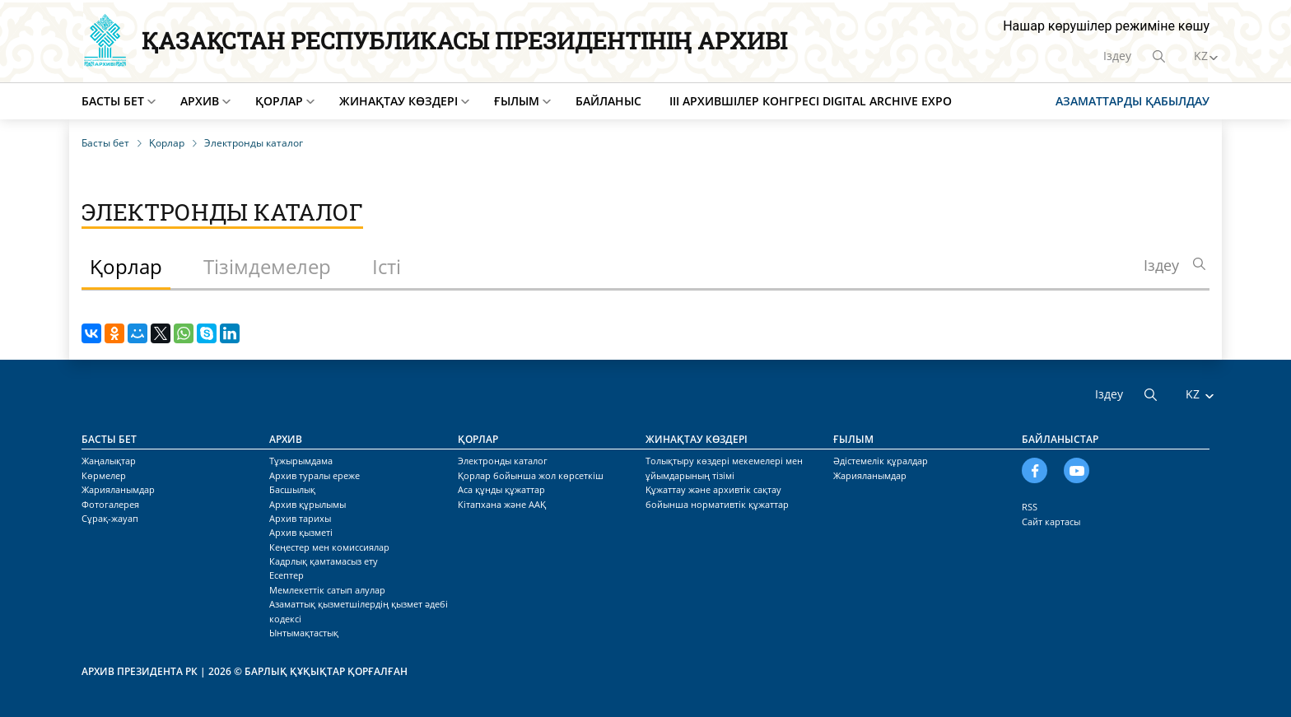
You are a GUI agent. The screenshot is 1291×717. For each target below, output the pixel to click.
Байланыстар (1060, 439)
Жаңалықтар (109, 460)
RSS (1029, 507)
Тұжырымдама (301, 460)
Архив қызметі (301, 532)
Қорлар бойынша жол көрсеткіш (531, 475)
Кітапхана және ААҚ (502, 504)
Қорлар (279, 101)
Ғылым (516, 101)
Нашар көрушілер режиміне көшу (1106, 26)
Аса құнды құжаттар (501, 489)
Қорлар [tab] (126, 266)
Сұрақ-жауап (110, 518)
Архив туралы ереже (314, 475)
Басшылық (292, 489)
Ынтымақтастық (303, 632)
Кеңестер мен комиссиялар (329, 547)
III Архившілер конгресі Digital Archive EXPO (810, 101)
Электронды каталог (503, 460)
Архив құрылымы (307, 504)
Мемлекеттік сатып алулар (327, 590)
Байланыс (608, 101)
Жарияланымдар (118, 489)
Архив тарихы (300, 518)
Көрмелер (104, 475)
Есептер (286, 575)
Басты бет (113, 101)
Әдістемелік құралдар (880, 460)
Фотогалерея (110, 504)
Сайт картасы (1051, 521)
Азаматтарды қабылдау (1132, 101)
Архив (199, 101)
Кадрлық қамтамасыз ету (323, 561)
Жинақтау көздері (398, 101)
